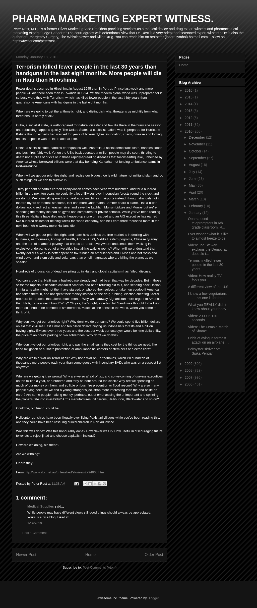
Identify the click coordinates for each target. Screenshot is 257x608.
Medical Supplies (40, 506)
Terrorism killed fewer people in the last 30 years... (205, 264)
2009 (189, 364)
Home (90, 554)
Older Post (154, 554)
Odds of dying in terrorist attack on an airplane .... (208, 340)
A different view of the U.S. (208, 287)
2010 (189, 131)
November (197, 144)
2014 (189, 104)
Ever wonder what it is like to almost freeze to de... (208, 236)
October (195, 151)
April (193, 192)
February (196, 206)
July (192, 172)
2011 (189, 125)
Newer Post (26, 554)
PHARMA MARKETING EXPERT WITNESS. (113, 18)
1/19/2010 (34, 523)
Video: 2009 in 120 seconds (202, 318)
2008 (189, 370)
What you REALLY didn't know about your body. (207, 307)
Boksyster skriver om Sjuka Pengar (204, 351)
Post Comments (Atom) (99, 567)
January (195, 213)
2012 (189, 118)
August (195, 165)
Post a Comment (34, 533)
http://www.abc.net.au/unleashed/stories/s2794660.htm (64, 472)
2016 (189, 90)
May (192, 185)
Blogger (153, 598)
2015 (189, 97)
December (197, 137)
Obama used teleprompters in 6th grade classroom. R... (206, 223)
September (198, 158)
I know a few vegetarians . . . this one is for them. (208, 296)
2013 (189, 111)
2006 (189, 384)
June (193, 179)
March (194, 199)
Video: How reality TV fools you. (205, 278)
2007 (189, 377)
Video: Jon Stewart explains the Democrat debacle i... (207, 249)
